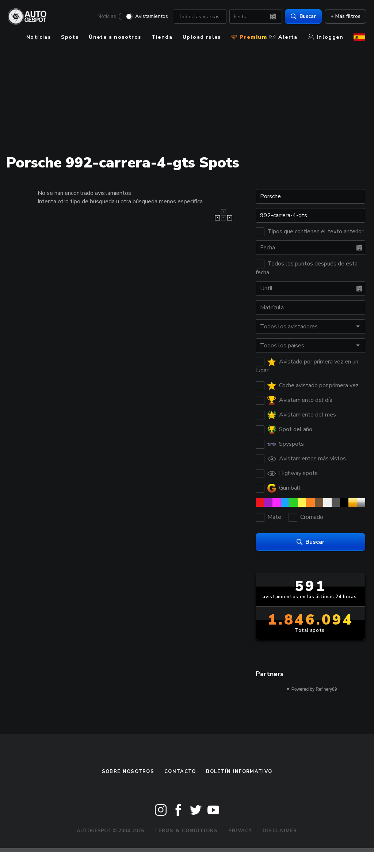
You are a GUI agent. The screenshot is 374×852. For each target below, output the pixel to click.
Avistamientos (150, 16)
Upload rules (202, 37)
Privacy (240, 831)
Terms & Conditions (186, 831)
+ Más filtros (344, 16)
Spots (70, 37)
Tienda (162, 37)
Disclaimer (280, 831)
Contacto (180, 771)
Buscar (302, 16)
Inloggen (325, 37)
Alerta (283, 37)
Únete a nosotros (115, 37)
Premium (249, 37)
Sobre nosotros (128, 771)
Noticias (105, 16)
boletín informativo (239, 771)
